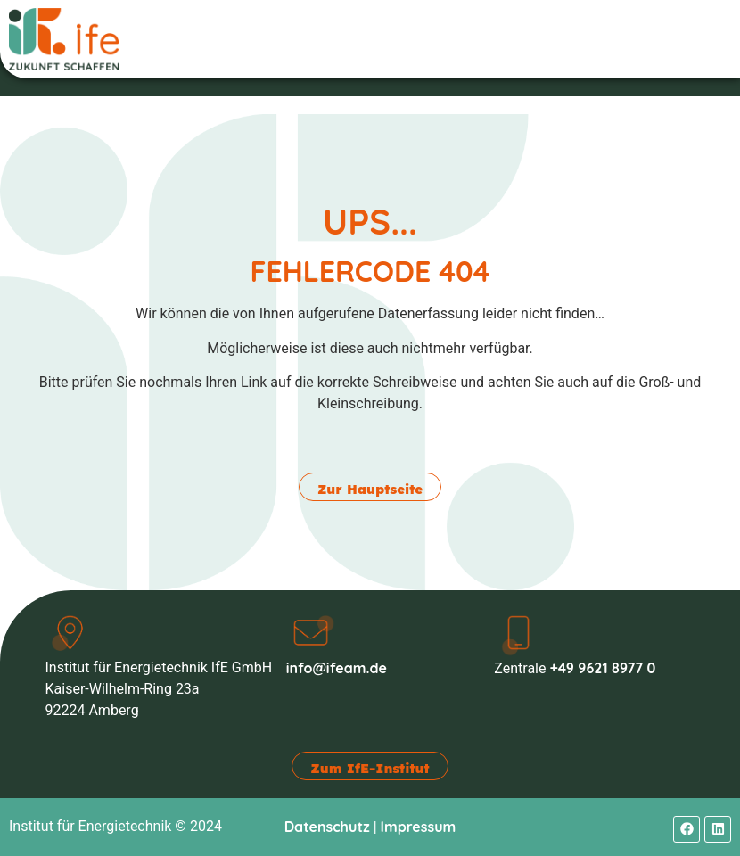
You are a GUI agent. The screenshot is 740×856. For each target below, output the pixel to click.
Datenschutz (327, 826)
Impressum (418, 826)
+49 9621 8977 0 (602, 668)
